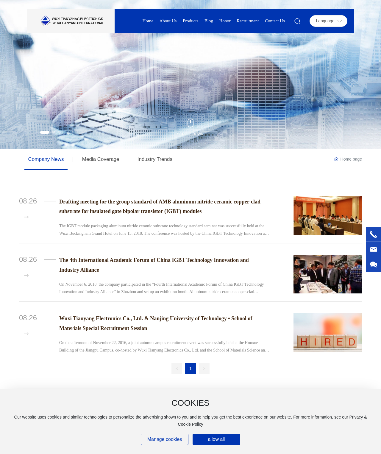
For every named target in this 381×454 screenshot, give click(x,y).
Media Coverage (100, 159)
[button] (44, 132)
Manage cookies (164, 439)
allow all (216, 439)
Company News (46, 159)
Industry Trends (155, 159)
